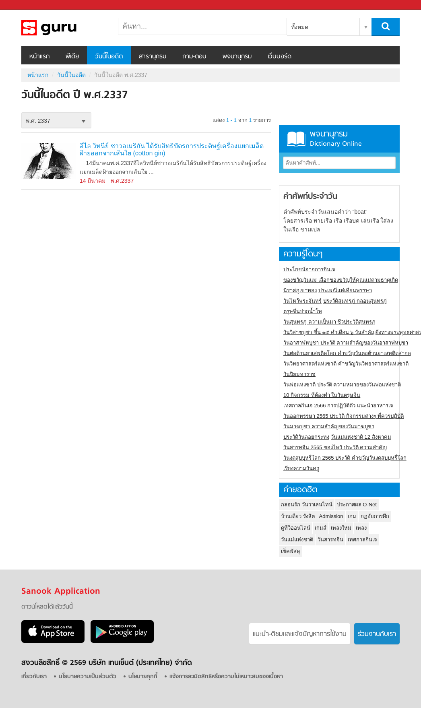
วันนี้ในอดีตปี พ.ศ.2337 (63, 28)
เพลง (361, 528)
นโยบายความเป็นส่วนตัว (87, 676)
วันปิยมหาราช (299, 374)
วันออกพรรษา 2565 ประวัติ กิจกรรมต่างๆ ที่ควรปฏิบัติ (343, 416)
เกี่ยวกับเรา (34, 676)
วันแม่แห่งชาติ (297, 540)
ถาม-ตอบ (194, 57)
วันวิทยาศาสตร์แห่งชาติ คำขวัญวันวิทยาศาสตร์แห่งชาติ (346, 364)
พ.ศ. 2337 (38, 121)
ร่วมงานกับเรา (377, 634)
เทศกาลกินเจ (362, 540)
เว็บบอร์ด (279, 57)
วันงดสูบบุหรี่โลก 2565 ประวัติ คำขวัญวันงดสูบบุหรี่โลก (345, 458)
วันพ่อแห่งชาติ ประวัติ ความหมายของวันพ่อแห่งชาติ (342, 385)
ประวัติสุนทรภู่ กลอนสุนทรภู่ (355, 301)
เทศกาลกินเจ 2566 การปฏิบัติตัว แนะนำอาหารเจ (338, 406)
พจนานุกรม (237, 57)
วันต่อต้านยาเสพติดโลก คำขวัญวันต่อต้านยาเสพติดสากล (347, 353)
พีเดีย (72, 57)
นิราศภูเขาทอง (300, 290)
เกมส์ (320, 528)
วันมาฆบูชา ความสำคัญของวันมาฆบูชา (328, 426)
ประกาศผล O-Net (357, 505)
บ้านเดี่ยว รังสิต (298, 516)
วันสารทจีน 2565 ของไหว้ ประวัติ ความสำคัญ (335, 447)
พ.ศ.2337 (122, 181)
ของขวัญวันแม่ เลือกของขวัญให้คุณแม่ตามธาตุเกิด (340, 280)
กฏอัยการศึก (375, 516)
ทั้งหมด (299, 27)
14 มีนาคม (92, 181)
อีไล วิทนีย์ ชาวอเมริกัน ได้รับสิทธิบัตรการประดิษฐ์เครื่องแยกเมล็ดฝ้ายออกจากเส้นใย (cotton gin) (172, 149)
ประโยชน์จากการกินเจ (309, 269)
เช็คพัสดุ (290, 551)
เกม (352, 516)
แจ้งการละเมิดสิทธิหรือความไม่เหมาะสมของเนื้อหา (226, 676)
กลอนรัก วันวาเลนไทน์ (306, 505)
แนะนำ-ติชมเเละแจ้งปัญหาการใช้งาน (300, 634)
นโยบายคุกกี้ (142, 676)
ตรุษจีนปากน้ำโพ (302, 311)
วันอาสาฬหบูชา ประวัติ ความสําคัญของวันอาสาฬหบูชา (345, 343)
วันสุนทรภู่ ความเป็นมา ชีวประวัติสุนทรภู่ (329, 322)
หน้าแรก (39, 57)
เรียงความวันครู (301, 468)
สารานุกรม (152, 57)
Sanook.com (24, 5)
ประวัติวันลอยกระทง (306, 437)
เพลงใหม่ (341, 528)
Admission (331, 516)
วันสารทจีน (330, 540)
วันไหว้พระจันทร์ (302, 301)
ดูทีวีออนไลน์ (295, 528)
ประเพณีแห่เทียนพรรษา (345, 290)
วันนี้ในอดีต (109, 57)
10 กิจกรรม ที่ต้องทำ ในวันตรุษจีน (321, 395)
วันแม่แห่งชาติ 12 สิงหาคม (361, 437)
